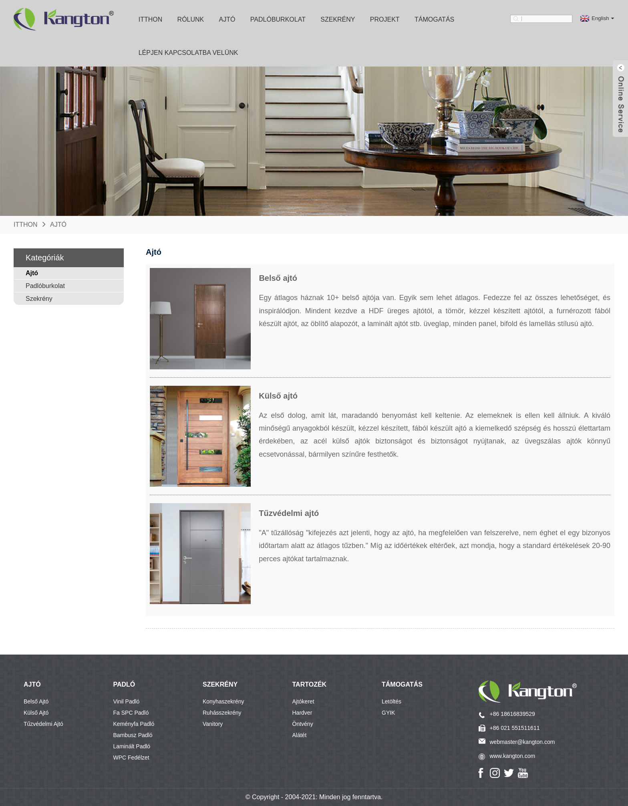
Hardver (302, 712)
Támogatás (434, 19)
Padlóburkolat (278, 19)
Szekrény (337, 19)
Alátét (299, 735)
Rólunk (190, 19)
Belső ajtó (36, 701)
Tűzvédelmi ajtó (43, 724)
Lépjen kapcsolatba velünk (188, 52)
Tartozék (309, 684)
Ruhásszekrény (222, 712)
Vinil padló (126, 701)
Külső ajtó (36, 712)
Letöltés (391, 701)
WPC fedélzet (131, 757)
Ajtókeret (303, 701)
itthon (151, 19)
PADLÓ (124, 684)
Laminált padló (132, 746)
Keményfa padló (134, 724)
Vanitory (213, 724)
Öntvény (302, 724)
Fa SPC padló (131, 712)
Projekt (385, 19)
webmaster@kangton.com (522, 742)
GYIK (388, 712)
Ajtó (227, 19)
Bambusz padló (133, 735)
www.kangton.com (512, 756)
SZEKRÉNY (220, 684)
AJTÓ (32, 684)
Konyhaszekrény (223, 701)
